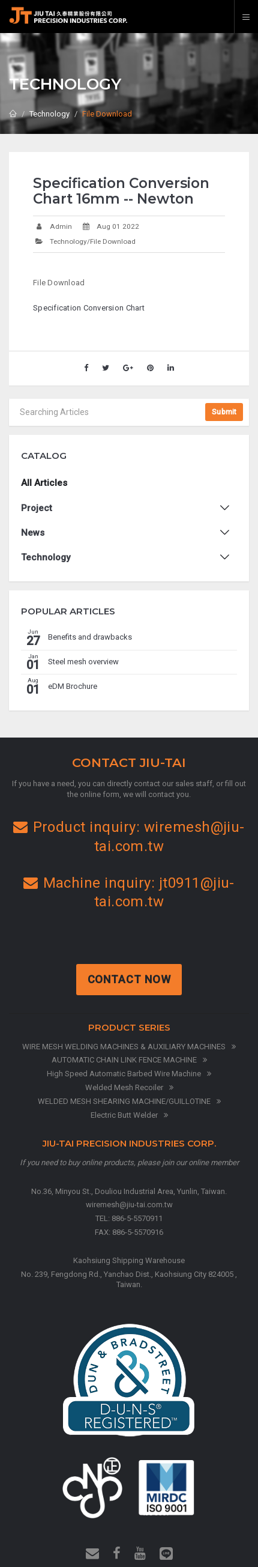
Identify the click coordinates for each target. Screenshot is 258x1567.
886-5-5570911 (137, 1218)
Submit (224, 412)
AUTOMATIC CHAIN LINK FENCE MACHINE (129, 1059)
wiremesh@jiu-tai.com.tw (129, 1204)
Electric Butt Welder (129, 1115)
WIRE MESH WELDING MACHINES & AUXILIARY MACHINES (129, 1046)
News (32, 532)
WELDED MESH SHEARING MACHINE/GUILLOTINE (129, 1101)
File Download (107, 113)
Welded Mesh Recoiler (129, 1087)
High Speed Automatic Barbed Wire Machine (129, 1073)
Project (36, 508)
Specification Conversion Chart (89, 307)
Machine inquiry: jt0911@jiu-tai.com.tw (129, 892)
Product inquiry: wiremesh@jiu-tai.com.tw (129, 836)
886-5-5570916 (137, 1232)
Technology (49, 113)
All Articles (44, 482)
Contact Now (130, 979)
